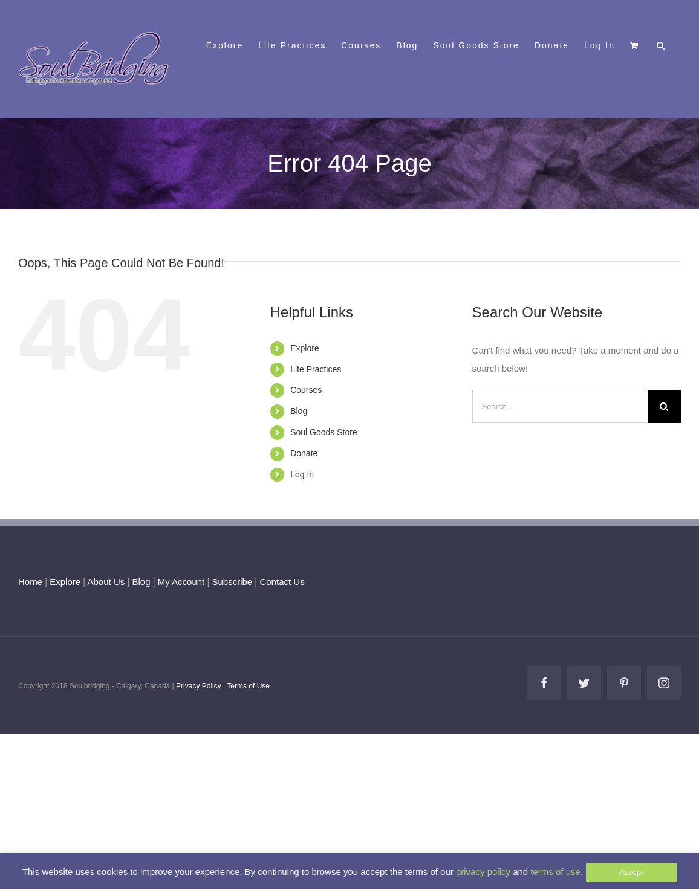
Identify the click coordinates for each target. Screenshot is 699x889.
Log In (302, 474)
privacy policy (483, 872)
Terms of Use (248, 686)
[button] (661, 44)
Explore (304, 348)
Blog (298, 411)
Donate (303, 453)
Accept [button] (631, 872)
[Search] (664, 406)
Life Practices (315, 369)
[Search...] (560, 406)
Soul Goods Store (323, 432)
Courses (306, 390)
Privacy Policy (198, 686)
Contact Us (280, 582)
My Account (181, 582)
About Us (106, 582)
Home (30, 582)
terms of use (555, 872)
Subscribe (232, 582)
